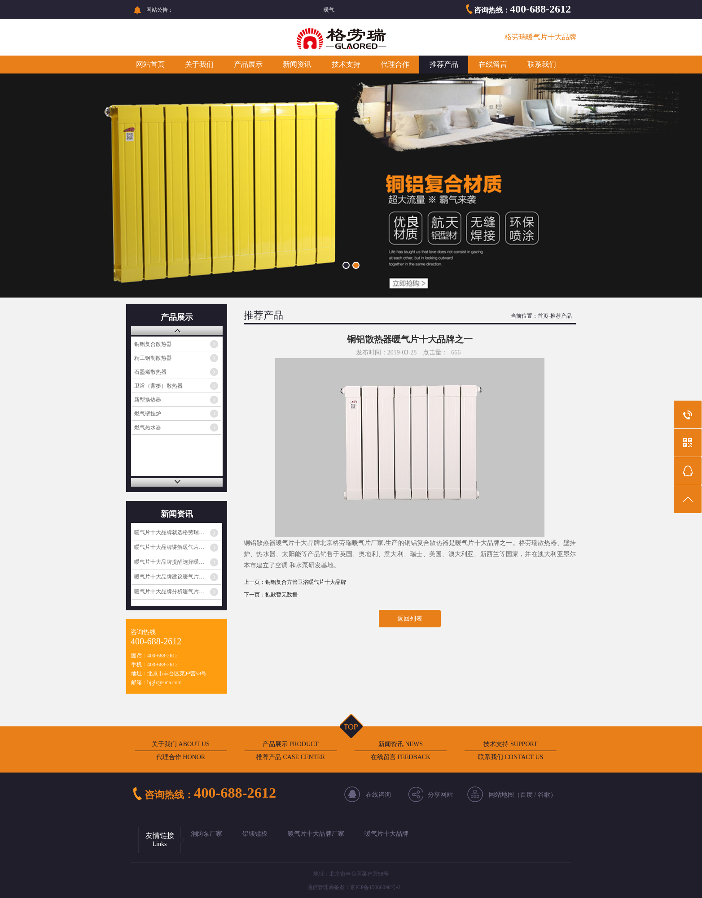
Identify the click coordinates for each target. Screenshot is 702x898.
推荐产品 (444, 64)
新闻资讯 (297, 64)
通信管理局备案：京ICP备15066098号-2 (354, 887)
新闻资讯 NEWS (400, 744)
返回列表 (409, 618)
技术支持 (346, 64)
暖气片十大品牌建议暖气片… (169, 577)
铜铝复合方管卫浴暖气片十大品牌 (305, 582)
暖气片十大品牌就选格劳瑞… (169, 532)
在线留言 (492, 64)
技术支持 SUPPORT (510, 744)
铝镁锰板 (255, 833)
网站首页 (150, 64)
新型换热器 (147, 400)
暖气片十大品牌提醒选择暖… (169, 562)
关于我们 (199, 64)
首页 (543, 316)
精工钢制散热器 (153, 358)
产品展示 (248, 64)
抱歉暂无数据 (281, 594)
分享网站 (440, 794)
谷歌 (544, 794)
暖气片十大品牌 (386, 833)
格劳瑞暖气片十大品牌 (540, 37)
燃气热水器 (147, 427)
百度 (526, 794)
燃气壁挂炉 (147, 413)
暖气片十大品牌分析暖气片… (169, 591)
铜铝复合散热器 (153, 344)
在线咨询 (378, 794)
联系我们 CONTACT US (511, 757)
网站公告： (159, 10)
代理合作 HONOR (180, 757)
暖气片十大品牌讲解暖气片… (169, 547)
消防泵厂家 (206, 833)
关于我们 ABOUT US (181, 744)
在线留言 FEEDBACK (400, 757)
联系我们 (541, 64)
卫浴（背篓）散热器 (158, 386)
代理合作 (395, 64)
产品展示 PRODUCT (291, 744)
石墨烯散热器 (150, 372)
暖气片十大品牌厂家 (316, 833)
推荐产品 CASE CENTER (290, 757)
